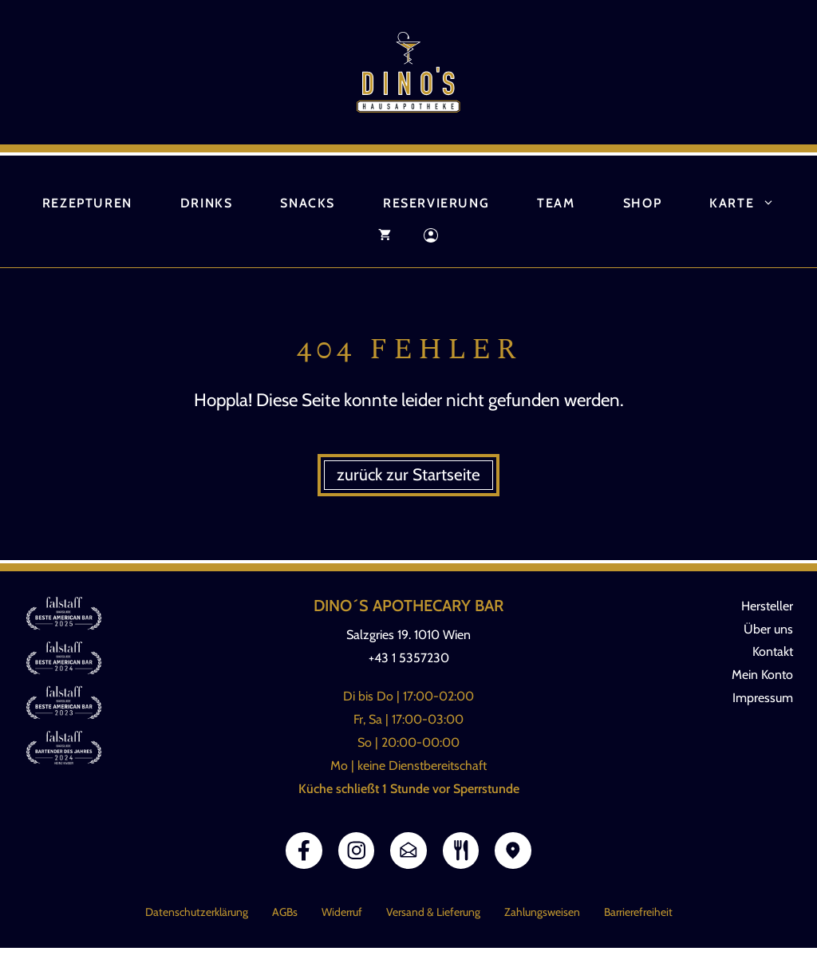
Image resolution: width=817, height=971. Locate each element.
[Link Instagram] (356, 850)
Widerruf (342, 912)
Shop (642, 203)
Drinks (206, 203)
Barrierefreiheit (638, 912)
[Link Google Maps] (513, 850)
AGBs (285, 912)
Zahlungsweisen (542, 912)
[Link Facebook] (304, 850)
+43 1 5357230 (409, 657)
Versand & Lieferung (433, 912)
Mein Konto (762, 674)
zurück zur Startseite (408, 474)
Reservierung (436, 203)
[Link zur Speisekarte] (461, 850)
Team (555, 203)
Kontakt (772, 651)
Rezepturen (87, 203)
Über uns (768, 629)
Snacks (307, 203)
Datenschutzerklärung (196, 912)
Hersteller (767, 606)
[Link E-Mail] (408, 850)
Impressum (762, 697)
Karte (754, 203)
